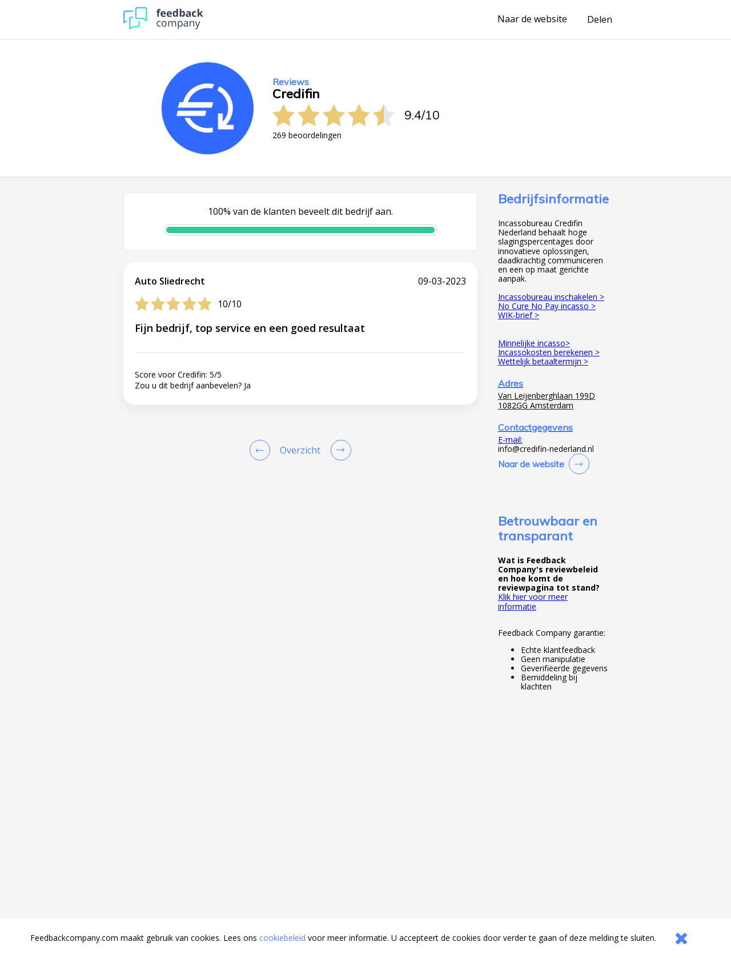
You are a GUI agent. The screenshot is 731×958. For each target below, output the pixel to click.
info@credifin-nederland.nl (546, 449)
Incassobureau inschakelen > (551, 296)
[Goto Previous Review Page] (262, 450)
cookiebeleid (282, 937)
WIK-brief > (518, 315)
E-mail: (510, 439)
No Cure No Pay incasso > (547, 305)
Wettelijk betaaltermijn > (543, 361)
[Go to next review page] (338, 450)
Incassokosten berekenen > (549, 352)
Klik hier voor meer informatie (533, 601)
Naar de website (532, 19)
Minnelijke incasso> (534, 343)
